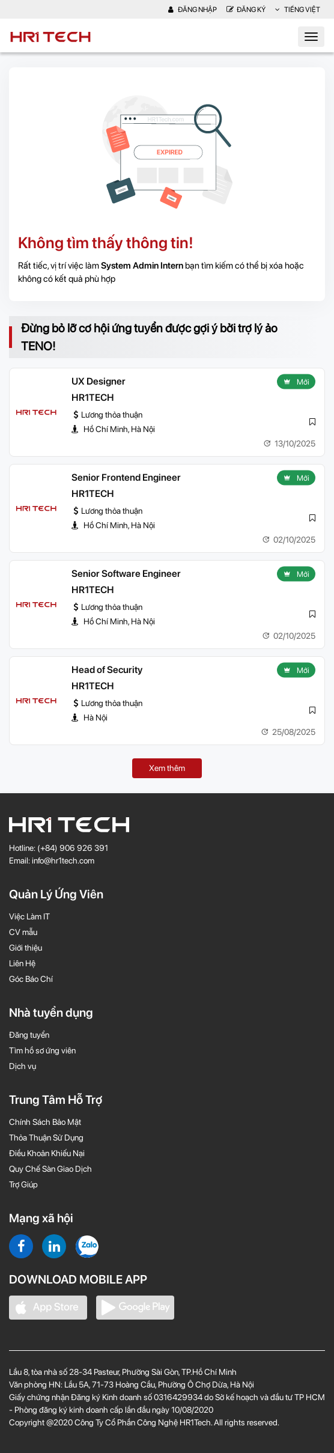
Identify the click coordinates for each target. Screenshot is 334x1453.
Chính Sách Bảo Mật (45, 1122)
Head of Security (106, 669)
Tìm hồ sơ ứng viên (42, 1050)
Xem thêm (167, 768)
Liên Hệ (22, 963)
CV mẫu (23, 932)
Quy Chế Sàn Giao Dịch (50, 1169)
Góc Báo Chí (31, 979)
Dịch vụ (22, 1066)
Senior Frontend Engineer (126, 477)
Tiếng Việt (297, 9)
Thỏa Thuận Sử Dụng (46, 1137)
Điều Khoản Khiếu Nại (47, 1153)
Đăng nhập (192, 9)
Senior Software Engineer (126, 573)
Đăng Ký (246, 9)
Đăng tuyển (29, 1035)
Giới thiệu (25, 947)
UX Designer (98, 381)
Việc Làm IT (29, 916)
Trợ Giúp (23, 1184)
